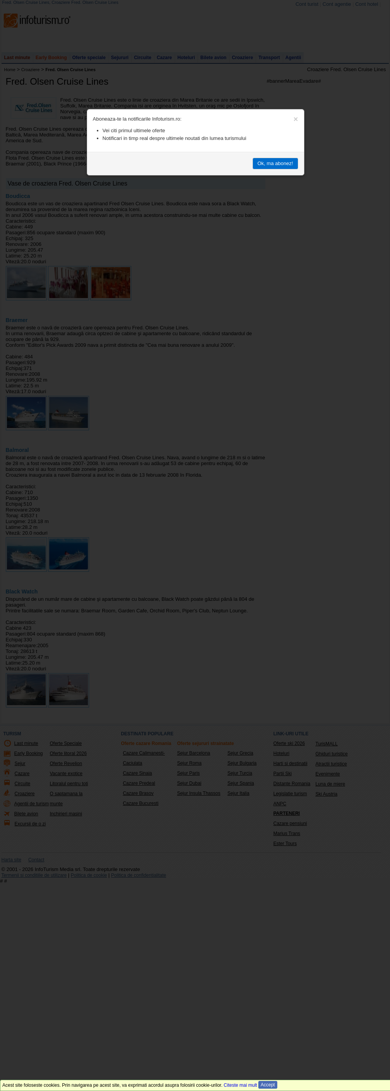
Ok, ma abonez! (275, 163)
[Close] (296, 119)
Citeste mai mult (240, 1085)
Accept (268, 1085)
